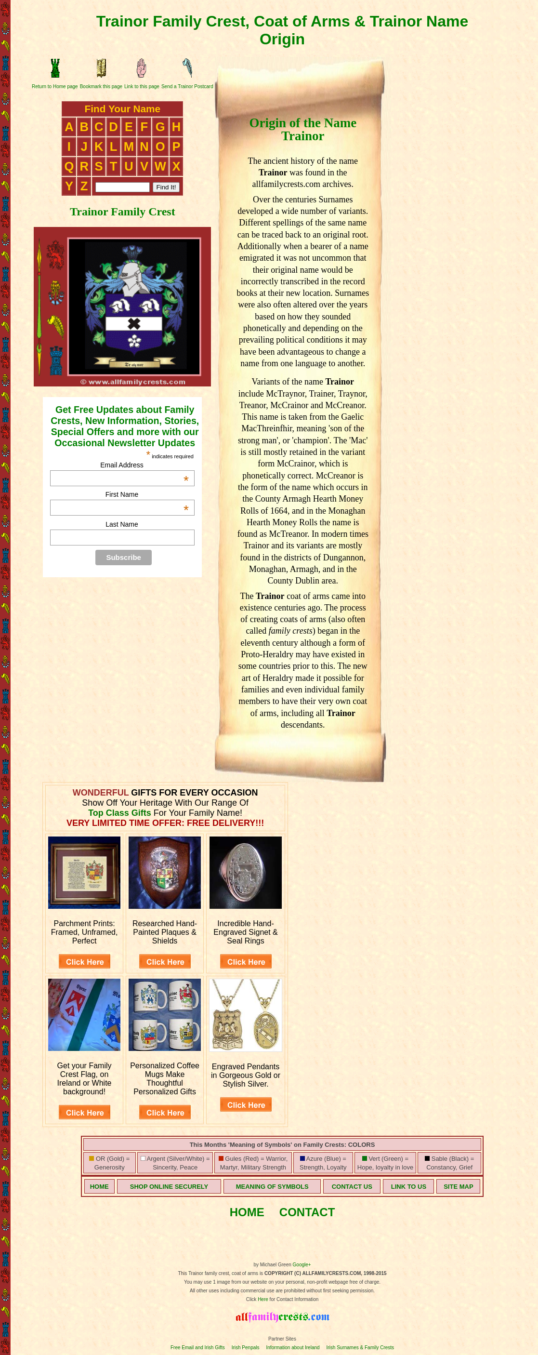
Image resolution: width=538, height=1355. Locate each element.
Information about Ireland (292, 1347)
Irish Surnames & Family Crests (360, 1347)
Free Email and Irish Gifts (198, 1347)
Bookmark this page (101, 86)
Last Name (121, 524)
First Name (147, 494)
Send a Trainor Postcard (187, 86)
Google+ (302, 1264)
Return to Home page (55, 86)
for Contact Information (293, 1299)
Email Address (144, 465)
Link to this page (141, 86)
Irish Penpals (246, 1347)
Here (263, 1299)
